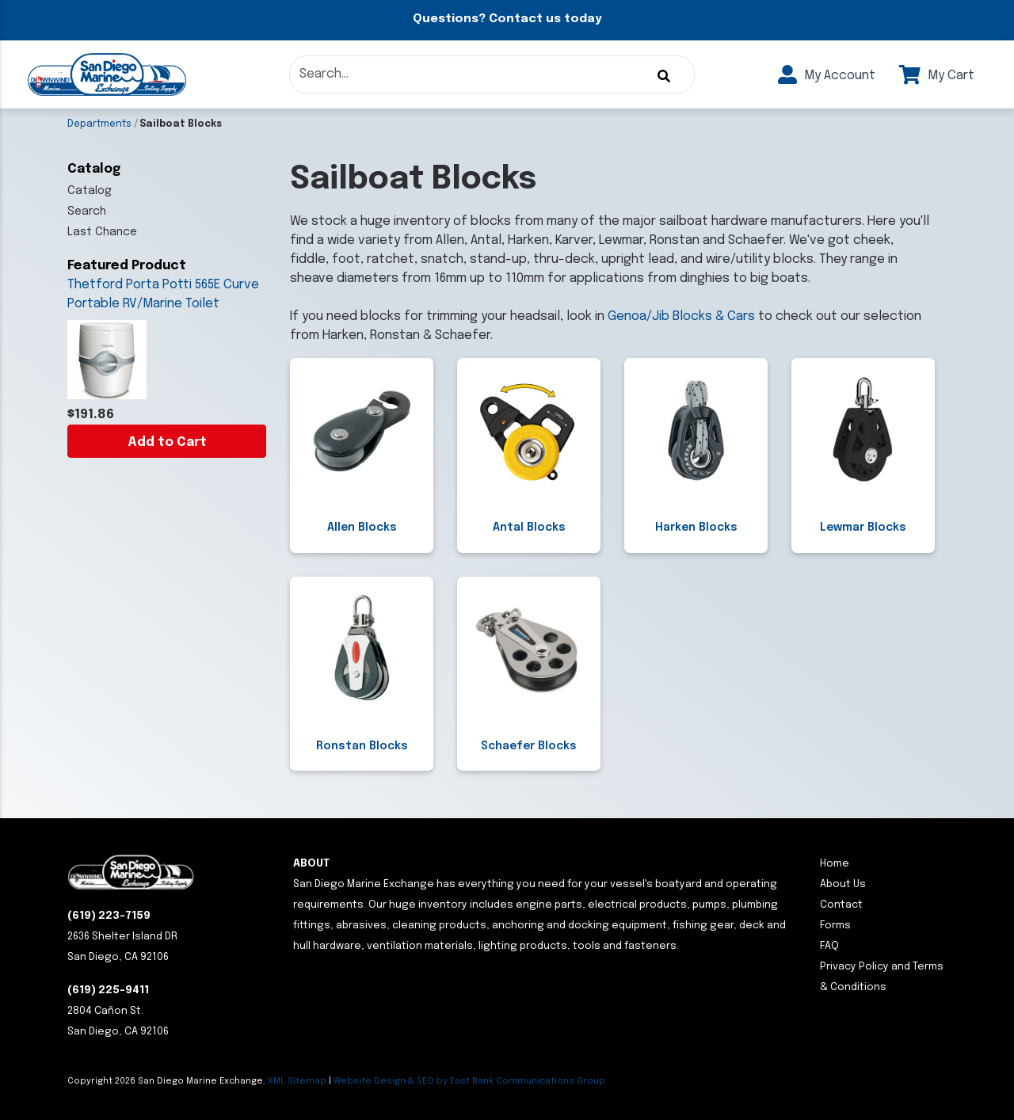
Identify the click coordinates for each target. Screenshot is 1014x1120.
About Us (843, 884)
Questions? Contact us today (507, 19)
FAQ (829, 946)
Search (86, 211)
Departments (99, 124)
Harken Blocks (696, 527)
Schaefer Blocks (529, 746)
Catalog (89, 190)
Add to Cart (167, 442)
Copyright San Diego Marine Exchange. (167, 1081)
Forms (835, 925)
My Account (826, 75)
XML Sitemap (297, 1081)
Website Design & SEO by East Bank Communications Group (469, 1081)
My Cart (936, 75)
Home (834, 864)
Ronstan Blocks (362, 746)
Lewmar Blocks (863, 527)
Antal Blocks (529, 527)
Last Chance (102, 232)
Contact (841, 905)
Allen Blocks (362, 527)
